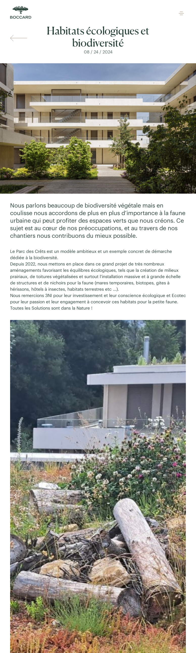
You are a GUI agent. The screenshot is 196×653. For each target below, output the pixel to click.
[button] (181, 14)
